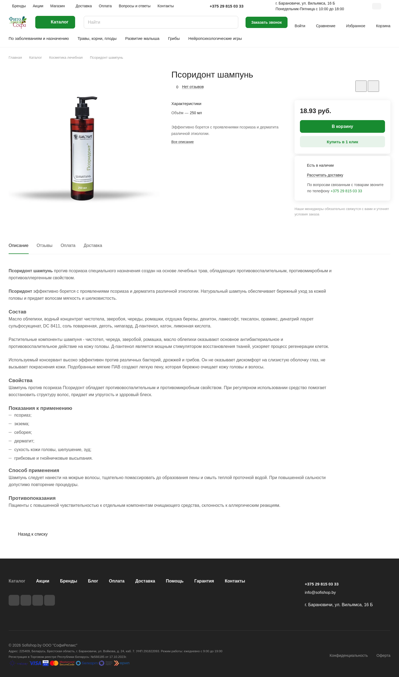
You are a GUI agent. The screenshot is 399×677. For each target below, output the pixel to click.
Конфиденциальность (349, 655)
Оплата (68, 245)
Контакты (235, 581)
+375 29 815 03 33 (227, 6)
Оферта (383, 655)
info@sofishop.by (320, 592)
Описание (19, 245)
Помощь (175, 581)
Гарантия (204, 581)
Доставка (93, 245)
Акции (42, 581)
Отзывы (44, 245)
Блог (93, 581)
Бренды (68, 581)
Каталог (17, 581)
